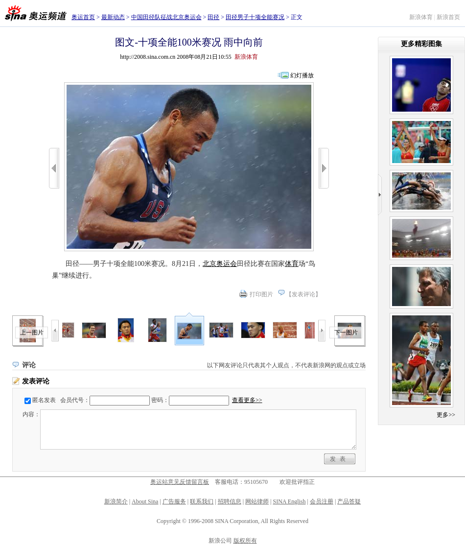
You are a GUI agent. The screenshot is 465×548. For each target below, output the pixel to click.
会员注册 (321, 501)
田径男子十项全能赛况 (255, 17)
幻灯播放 (302, 75)
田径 (213, 17)
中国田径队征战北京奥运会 (166, 17)
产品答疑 (349, 501)
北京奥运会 (220, 263)
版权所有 (245, 540)
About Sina (145, 501)
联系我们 (201, 501)
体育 (292, 263)
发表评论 (303, 294)
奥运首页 (83, 17)
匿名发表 (44, 400)
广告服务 (174, 501)
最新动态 (113, 17)
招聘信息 (229, 501)
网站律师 (257, 501)
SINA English (289, 501)
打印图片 (261, 294)
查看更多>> (247, 400)
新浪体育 (421, 17)
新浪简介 (116, 501)
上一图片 (32, 332)
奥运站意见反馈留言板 (179, 481)
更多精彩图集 (421, 44)
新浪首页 (448, 17)
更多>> (446, 414)
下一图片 (346, 332)
